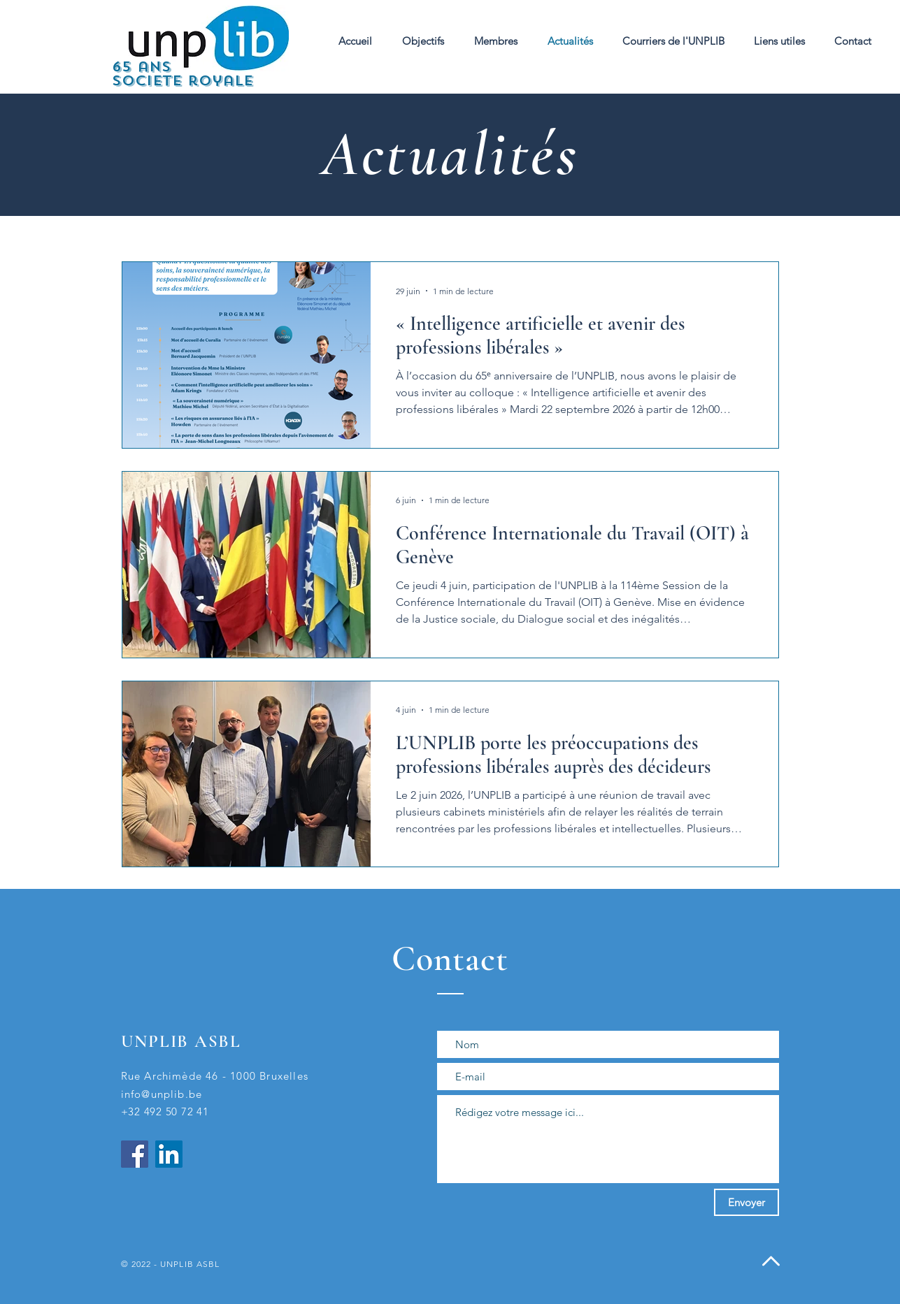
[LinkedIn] (169, 1154)
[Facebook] (134, 1154)
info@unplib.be (162, 1094)
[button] (495, 40)
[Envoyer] (746, 1202)
